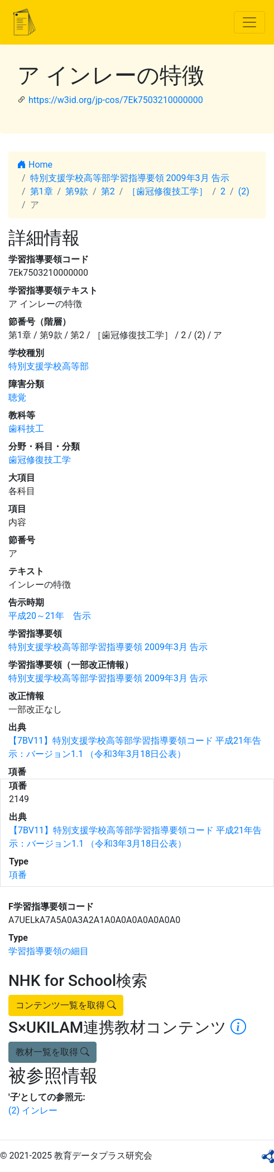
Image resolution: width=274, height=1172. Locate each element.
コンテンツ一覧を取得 (66, 1005)
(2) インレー (32, 1110)
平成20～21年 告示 (49, 616)
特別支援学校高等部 (48, 366)
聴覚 (17, 397)
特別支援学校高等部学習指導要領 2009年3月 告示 (129, 178)
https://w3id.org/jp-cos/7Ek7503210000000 (115, 100)
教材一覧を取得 (52, 1052)
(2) (243, 191)
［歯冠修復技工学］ (167, 191)
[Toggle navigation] (249, 22)
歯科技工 (26, 428)
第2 (108, 191)
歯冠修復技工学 (39, 460)
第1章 (41, 191)
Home (34, 164)
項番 (18, 875)
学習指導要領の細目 (48, 951)
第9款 (76, 191)
